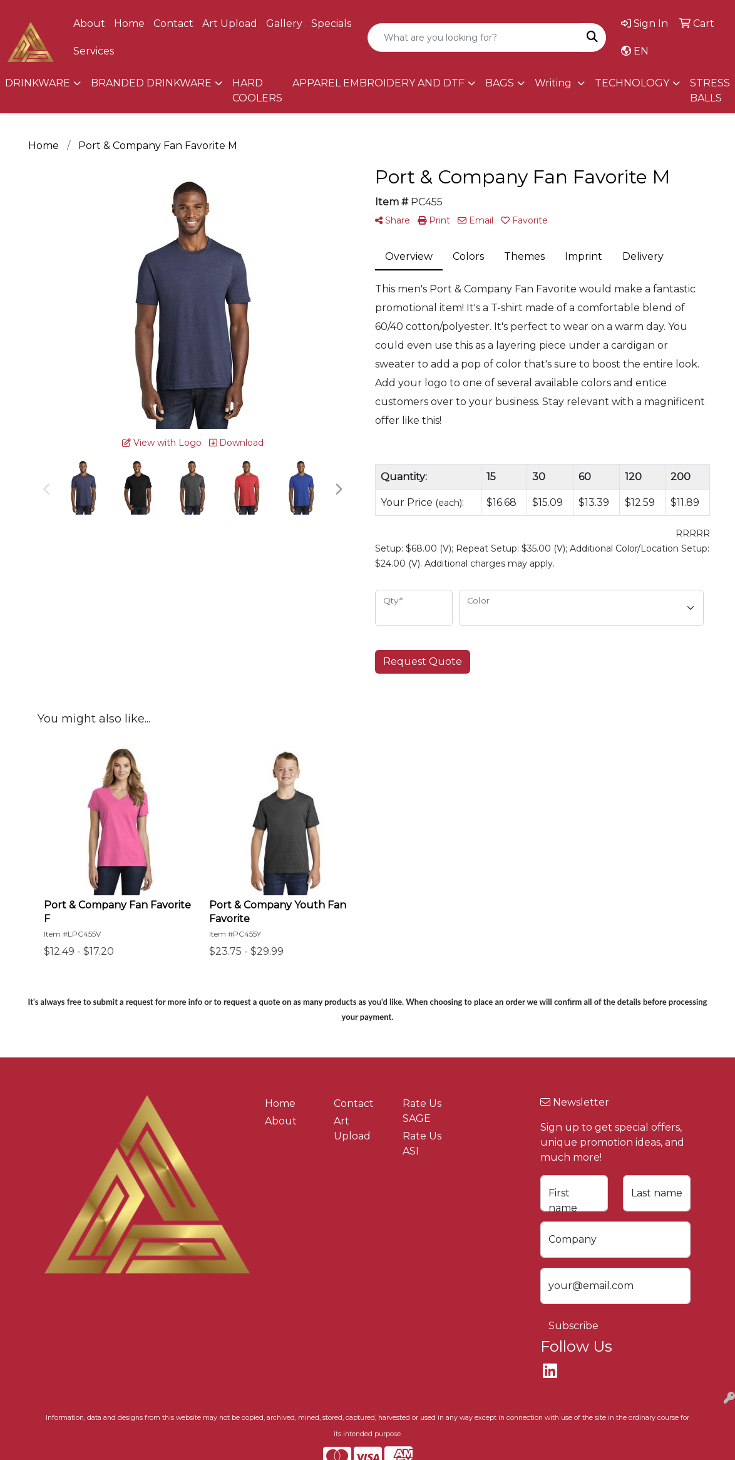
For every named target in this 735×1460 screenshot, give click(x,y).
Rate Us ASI (422, 1143)
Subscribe (573, 1326)
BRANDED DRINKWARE (151, 83)
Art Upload (229, 23)
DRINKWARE (37, 83)
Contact (173, 23)
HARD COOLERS (257, 90)
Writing (554, 83)
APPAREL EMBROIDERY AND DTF (378, 83)
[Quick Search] (474, 37)
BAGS (499, 83)
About (89, 23)
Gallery (284, 23)
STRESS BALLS (710, 90)
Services (93, 51)
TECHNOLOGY (632, 83)
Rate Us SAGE (422, 1111)
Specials (331, 23)
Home (129, 23)
